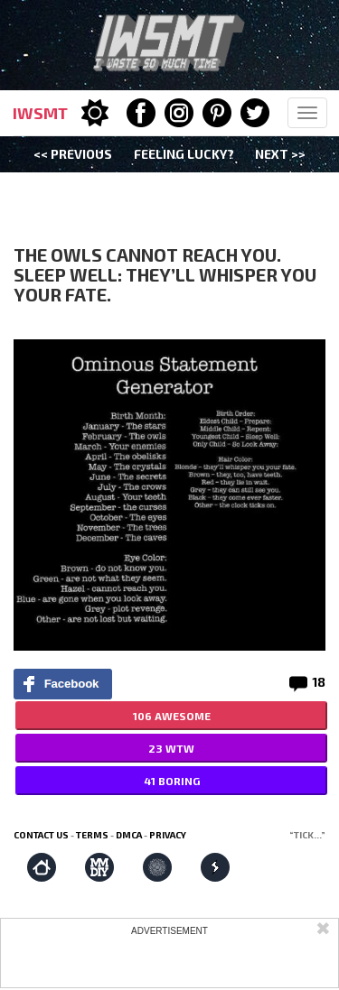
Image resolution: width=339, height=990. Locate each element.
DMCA (129, 834)
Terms (92, 834)
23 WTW (171, 748)
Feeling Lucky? (184, 154)
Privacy (167, 834)
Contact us (41, 834)
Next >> (280, 154)
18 (318, 681)
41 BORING (172, 780)
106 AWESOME (172, 715)
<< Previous (72, 154)
